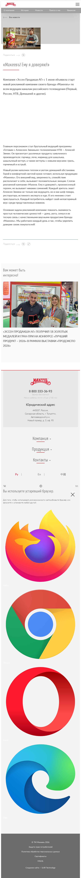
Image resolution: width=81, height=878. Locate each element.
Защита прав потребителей (40, 847)
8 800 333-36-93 (40, 391)
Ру (16, 474)
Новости (39, 10)
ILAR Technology (40, 868)
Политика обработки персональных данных (40, 852)
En (39, 474)
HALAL (40, 861)
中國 (63, 474)
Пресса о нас (55, 10)
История (25, 10)
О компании (9, 10)
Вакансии (71, 10)
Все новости (14, 17)
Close (73, 492)
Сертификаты (40, 856)
